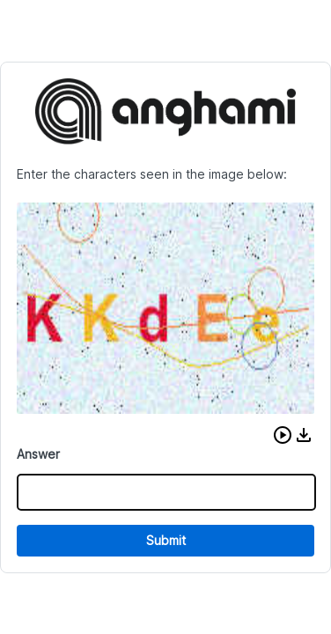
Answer (38, 453)
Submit (166, 540)
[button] (282, 435)
